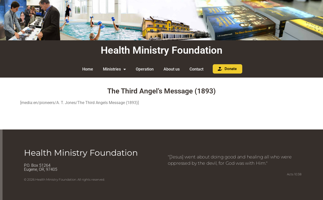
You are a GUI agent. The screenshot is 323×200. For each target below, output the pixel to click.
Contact (196, 69)
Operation (145, 69)
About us (172, 69)
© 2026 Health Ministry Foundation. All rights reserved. (64, 179)
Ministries (114, 69)
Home (87, 69)
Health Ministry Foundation (161, 50)
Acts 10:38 (294, 174)
